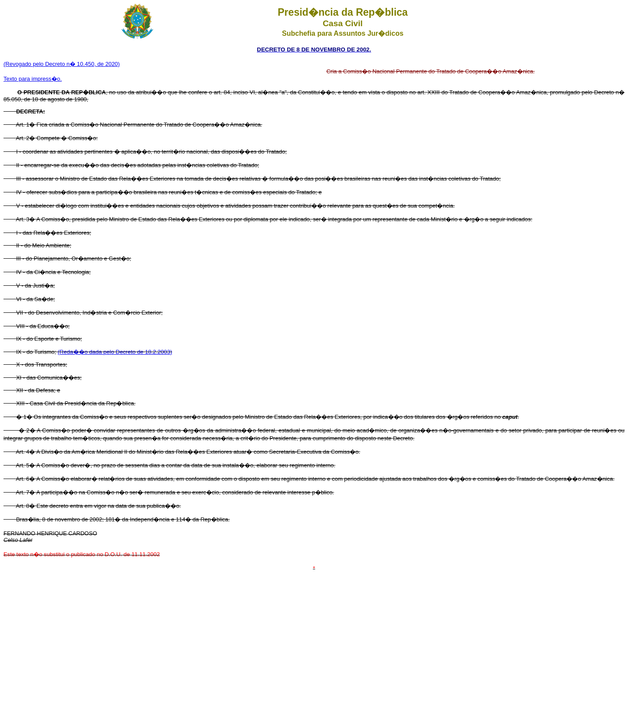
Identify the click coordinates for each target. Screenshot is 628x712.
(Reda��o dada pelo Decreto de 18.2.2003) (115, 352)
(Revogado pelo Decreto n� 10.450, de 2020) (61, 64)
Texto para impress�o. (32, 78)
